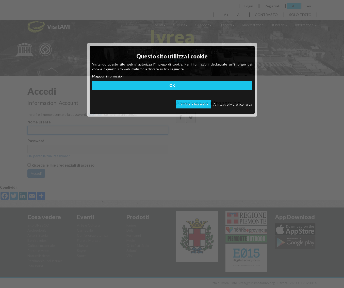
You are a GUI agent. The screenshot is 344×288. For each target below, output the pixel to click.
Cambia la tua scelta (193, 104)
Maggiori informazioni (108, 76)
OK (172, 85)
